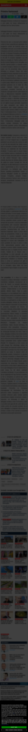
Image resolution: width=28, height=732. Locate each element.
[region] (14, 716)
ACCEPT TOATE (14, 727)
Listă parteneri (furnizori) (4, 724)
